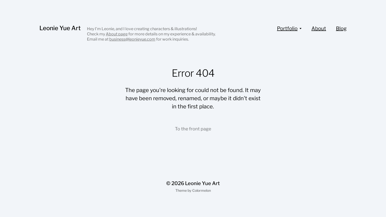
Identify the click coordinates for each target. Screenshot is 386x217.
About (318, 28)
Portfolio (287, 28)
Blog (341, 28)
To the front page (193, 128)
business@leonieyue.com (132, 39)
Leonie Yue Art (60, 28)
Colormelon (201, 190)
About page (117, 34)
